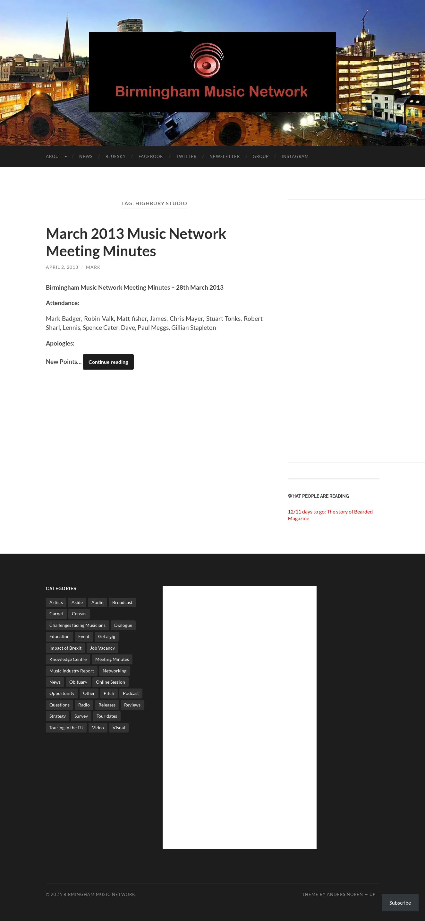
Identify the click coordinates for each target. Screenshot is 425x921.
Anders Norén (345, 894)
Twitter (186, 156)
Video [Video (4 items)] (98, 727)
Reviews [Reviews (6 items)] (132, 704)
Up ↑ (374, 894)
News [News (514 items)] (55, 682)
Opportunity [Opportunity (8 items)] (61, 693)
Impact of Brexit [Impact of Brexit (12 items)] (65, 648)
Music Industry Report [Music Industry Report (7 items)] (71, 670)
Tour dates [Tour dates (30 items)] (107, 716)
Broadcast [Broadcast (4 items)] (122, 602)
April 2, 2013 (62, 267)
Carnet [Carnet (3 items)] (56, 613)
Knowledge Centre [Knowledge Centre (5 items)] (68, 659)
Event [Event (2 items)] (83, 636)
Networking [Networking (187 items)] (114, 670)
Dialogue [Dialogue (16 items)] (123, 625)
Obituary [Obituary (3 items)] (78, 682)
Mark (93, 267)
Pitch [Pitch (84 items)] (109, 693)
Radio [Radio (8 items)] (84, 704)
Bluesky (116, 156)
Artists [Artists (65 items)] (56, 602)
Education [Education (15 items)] (59, 636)
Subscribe (400, 902)
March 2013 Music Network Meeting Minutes (136, 242)
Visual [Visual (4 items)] (119, 727)
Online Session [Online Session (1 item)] (110, 682)
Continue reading (108, 362)
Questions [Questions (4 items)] (59, 704)
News (86, 156)
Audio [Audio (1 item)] (97, 602)
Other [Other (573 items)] (89, 693)
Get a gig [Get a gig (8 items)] (106, 636)
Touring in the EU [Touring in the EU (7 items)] (66, 727)
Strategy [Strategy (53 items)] (57, 716)
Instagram (295, 156)
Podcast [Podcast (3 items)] (131, 693)
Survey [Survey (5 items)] (81, 716)
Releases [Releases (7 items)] (106, 704)
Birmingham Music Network (99, 894)
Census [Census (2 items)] (79, 613)
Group (261, 156)
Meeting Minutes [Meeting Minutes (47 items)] (112, 659)
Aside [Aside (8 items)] (77, 602)
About (54, 156)
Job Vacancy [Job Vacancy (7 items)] (102, 648)
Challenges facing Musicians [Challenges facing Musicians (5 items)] (77, 625)
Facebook (151, 156)
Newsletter (224, 156)
